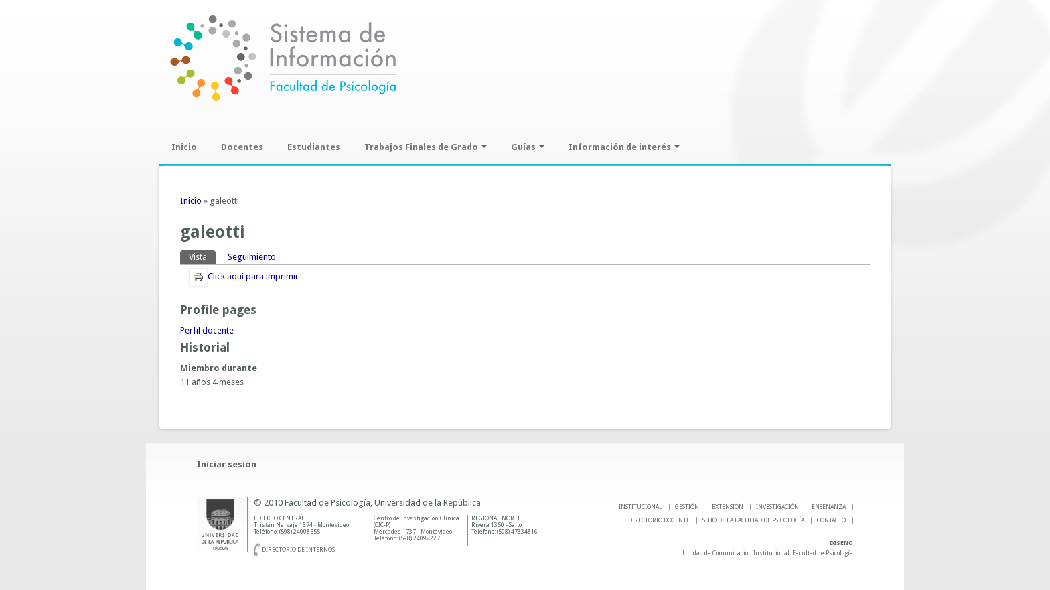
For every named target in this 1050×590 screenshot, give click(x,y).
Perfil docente (207, 330)
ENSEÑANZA (829, 507)
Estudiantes (313, 147)
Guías (527, 147)
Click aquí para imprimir (244, 276)
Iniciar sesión (226, 464)
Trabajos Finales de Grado (425, 147)
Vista (202, 256)
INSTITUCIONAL (640, 507)
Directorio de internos (298, 549)
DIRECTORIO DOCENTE (659, 520)
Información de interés (624, 147)
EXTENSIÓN (727, 507)
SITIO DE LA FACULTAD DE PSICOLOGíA (753, 520)
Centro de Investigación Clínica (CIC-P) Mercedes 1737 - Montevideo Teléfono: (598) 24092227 (416, 528)
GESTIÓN (687, 507)
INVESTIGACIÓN (777, 507)
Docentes (242, 147)
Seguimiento (252, 257)
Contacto (831, 520)
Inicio (184, 147)
